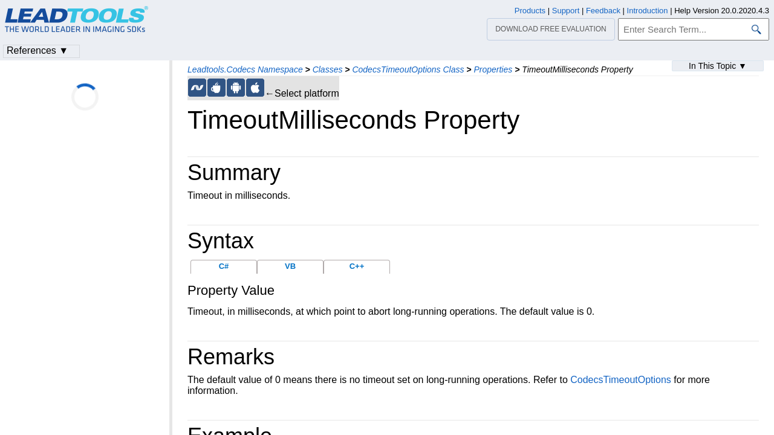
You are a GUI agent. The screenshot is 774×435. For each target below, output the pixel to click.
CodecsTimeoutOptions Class (408, 69)
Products (530, 10)
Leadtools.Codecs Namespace (245, 69)
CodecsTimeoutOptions (620, 380)
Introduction (647, 10)
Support (566, 10)
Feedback (603, 10)
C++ (357, 266)
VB (290, 266)
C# (224, 266)
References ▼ (37, 50)
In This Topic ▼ (718, 66)
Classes (328, 69)
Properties (492, 69)
